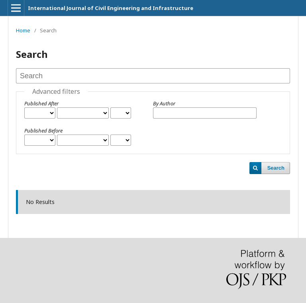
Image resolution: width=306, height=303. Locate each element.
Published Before (43, 130)
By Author (164, 103)
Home (23, 30)
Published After (41, 103)
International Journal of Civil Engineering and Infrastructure (110, 8)
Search (275, 168)
